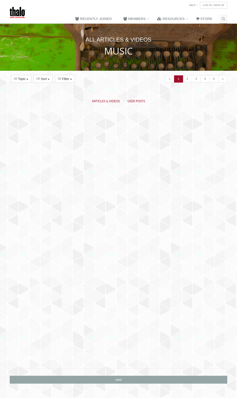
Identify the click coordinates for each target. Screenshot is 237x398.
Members (134, 19)
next (118, 380)
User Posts (136, 101)
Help (192, 5)
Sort (43, 79)
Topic (21, 79)
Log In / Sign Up (213, 5)
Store (204, 19)
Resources (170, 19)
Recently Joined (93, 19)
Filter (65, 79)
